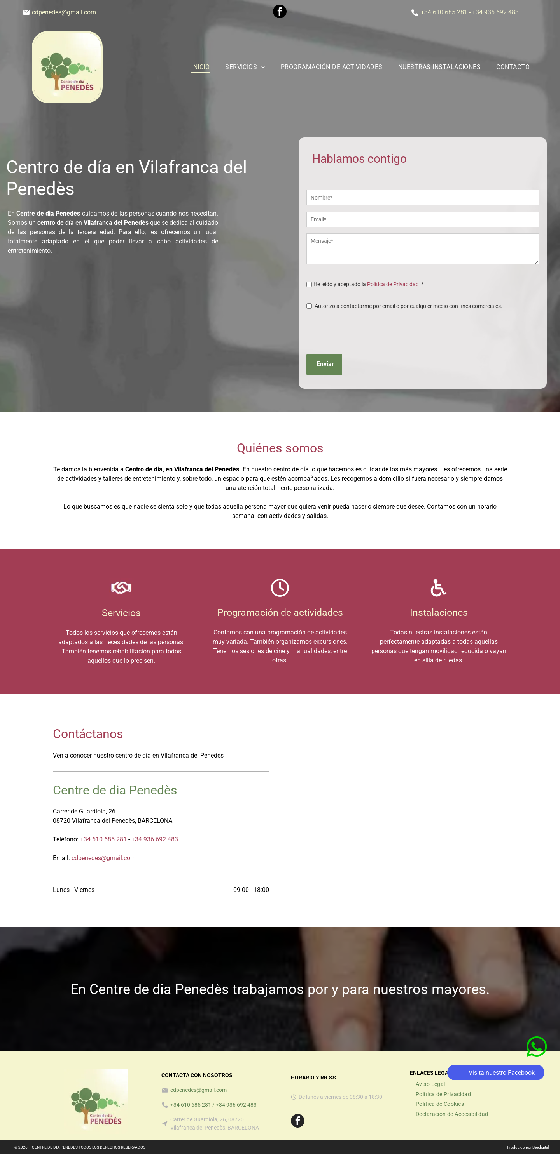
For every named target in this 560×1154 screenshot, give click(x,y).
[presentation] (365, 331)
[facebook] (280, 12)
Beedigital (540, 1147)
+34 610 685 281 (444, 12)
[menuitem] (200, 67)
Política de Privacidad (393, 284)
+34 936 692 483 (495, 12)
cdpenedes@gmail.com (64, 12)
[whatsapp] (536, 1098)
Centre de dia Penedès (115, 790)
